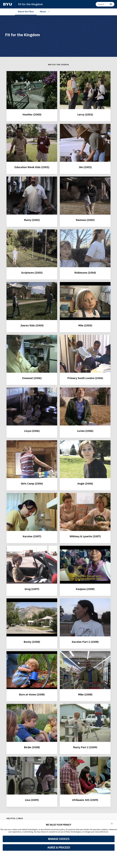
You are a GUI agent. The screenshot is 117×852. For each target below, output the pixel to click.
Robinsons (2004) (85, 272)
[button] (112, 823)
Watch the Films (26, 11)
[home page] (7, 4)
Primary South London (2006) (85, 378)
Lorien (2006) (85, 431)
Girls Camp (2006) (32, 483)
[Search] (105, 4)
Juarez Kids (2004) (32, 325)
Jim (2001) (85, 167)
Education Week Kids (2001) (31, 167)
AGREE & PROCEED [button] (58, 847)
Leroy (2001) (85, 114)
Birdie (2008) (32, 747)
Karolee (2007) (32, 536)
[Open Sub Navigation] (49, 11)
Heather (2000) (31, 114)
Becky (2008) (32, 642)
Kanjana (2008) (85, 589)
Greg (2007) (32, 589)
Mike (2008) (85, 694)
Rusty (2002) (32, 220)
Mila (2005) (85, 325)
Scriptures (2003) (32, 272)
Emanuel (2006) (32, 378)
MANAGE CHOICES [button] (58, 839)
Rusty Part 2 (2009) (85, 747)
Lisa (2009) (32, 800)
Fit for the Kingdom (30, 4)
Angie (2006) (85, 483)
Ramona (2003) (85, 220)
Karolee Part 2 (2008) (85, 642)
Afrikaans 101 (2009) (85, 800)
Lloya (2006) (32, 431)
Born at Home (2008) (32, 694)
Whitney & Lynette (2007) (85, 536)
